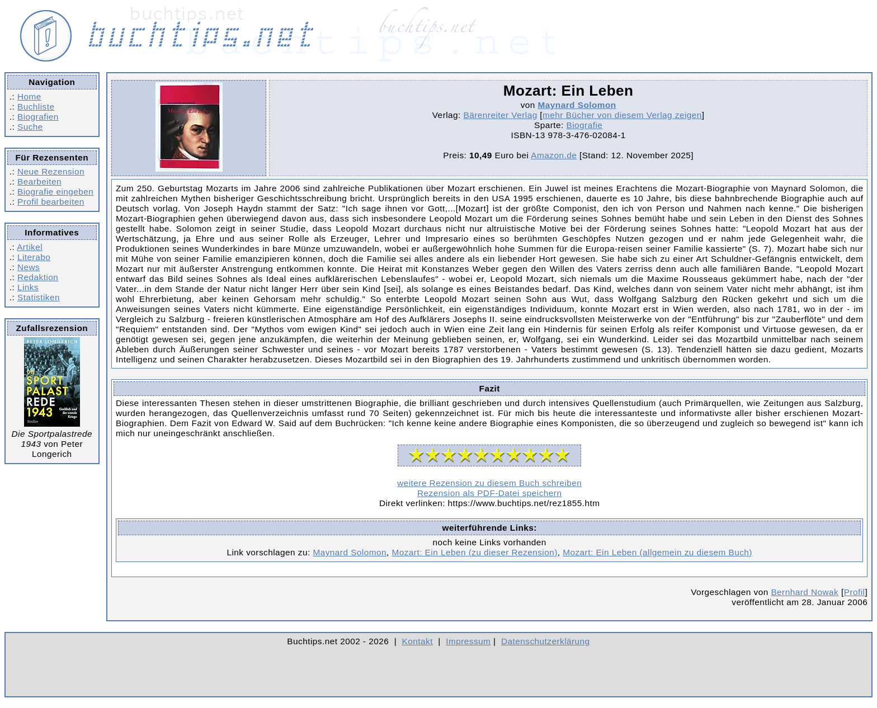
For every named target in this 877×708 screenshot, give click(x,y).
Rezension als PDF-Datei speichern (489, 493)
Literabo (33, 257)
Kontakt (417, 641)
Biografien (38, 116)
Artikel (30, 247)
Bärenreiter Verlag (500, 115)
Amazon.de (554, 155)
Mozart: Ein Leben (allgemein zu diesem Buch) (657, 552)
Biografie (585, 125)
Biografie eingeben (55, 191)
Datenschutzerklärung (545, 641)
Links (28, 287)
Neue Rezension (50, 171)
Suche (30, 126)
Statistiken (38, 297)
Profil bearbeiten (50, 201)
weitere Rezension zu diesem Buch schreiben (489, 483)
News (28, 267)
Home (29, 96)
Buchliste (35, 106)
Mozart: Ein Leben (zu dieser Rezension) (474, 552)
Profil (854, 592)
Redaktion (37, 277)
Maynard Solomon (577, 105)
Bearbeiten (39, 181)
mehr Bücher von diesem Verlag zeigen (622, 115)
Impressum (468, 641)
